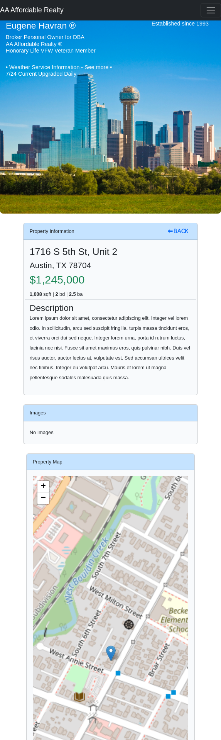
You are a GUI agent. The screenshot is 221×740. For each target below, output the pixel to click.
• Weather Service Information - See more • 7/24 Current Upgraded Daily (59, 70)
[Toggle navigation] (211, 10)
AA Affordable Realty (32, 10)
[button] (111, 653)
